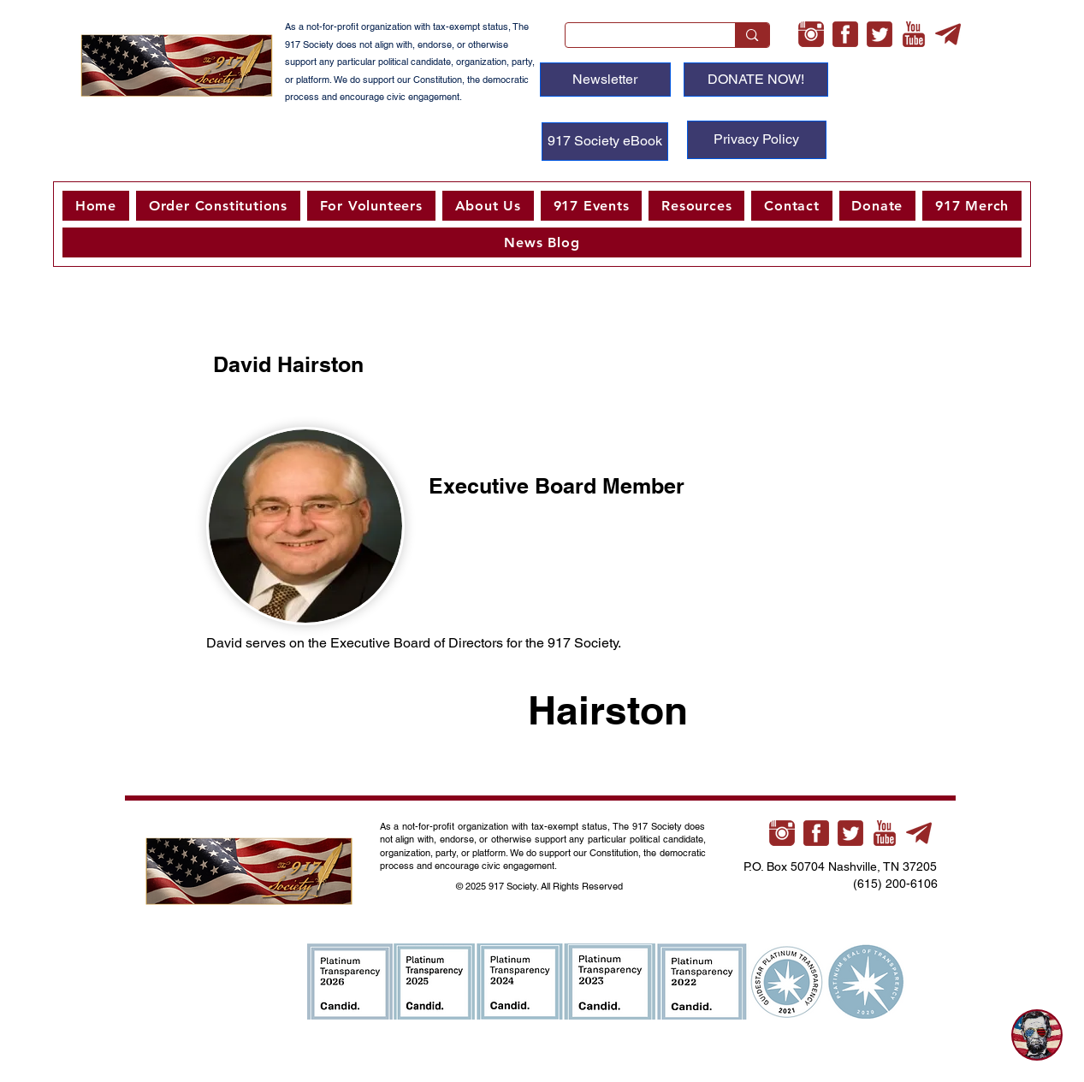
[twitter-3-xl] (879, 34)
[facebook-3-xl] (845, 34)
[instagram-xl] (811, 34)
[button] (371, 206)
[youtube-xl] (914, 34)
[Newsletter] (605, 79)
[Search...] (638, 39)
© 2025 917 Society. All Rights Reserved (540, 886)
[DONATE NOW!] (756, 79)
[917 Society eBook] (605, 141)
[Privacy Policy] (756, 140)
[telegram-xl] (948, 34)
